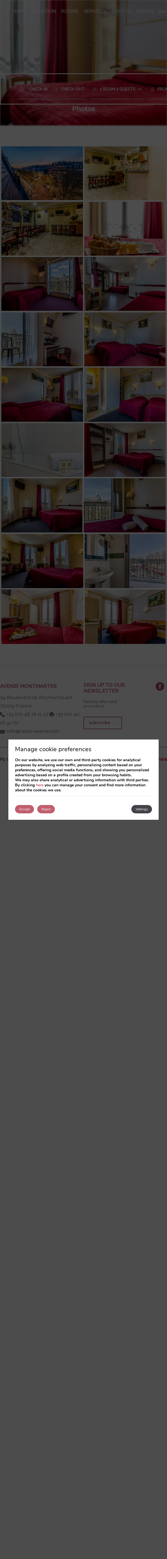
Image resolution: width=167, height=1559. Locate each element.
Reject (46, 809)
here (39, 785)
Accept (24, 809)
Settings (142, 809)
